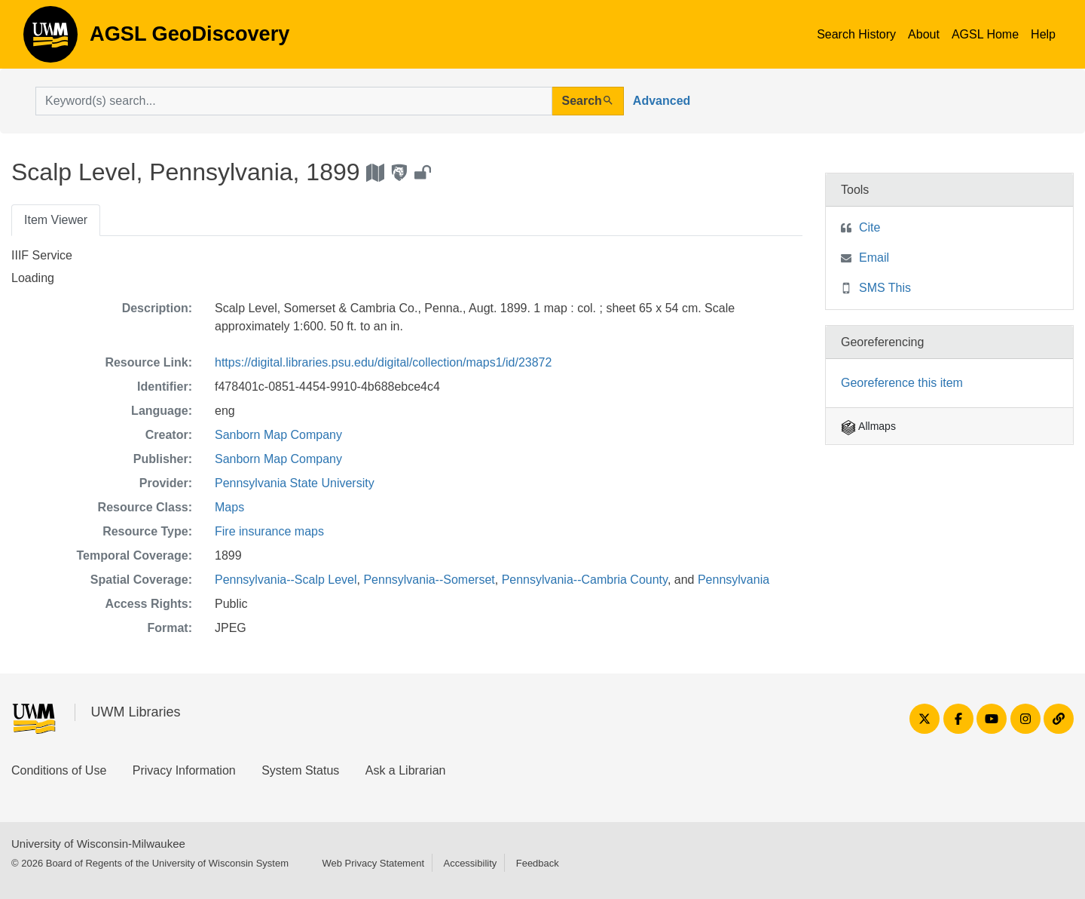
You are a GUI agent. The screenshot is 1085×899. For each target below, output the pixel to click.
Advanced (661, 100)
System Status (300, 770)
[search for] (293, 101)
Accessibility (470, 863)
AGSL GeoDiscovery (50, 39)
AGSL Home (985, 34)
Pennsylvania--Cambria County (585, 579)
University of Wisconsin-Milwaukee (98, 843)
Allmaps (868, 426)
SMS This (885, 287)
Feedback (537, 863)
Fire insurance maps (269, 531)
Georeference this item (902, 382)
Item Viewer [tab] (55, 219)
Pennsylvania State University (294, 483)
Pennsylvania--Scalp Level (286, 579)
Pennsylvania (733, 579)
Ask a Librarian (405, 770)
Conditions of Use (58, 770)
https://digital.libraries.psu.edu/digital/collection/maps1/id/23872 (383, 362)
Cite (869, 227)
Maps (229, 507)
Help (1043, 34)
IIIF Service (41, 255)
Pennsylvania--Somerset (428, 579)
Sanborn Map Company (278, 434)
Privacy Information (184, 770)
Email (874, 257)
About (924, 34)
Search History (856, 34)
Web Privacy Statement (373, 863)
